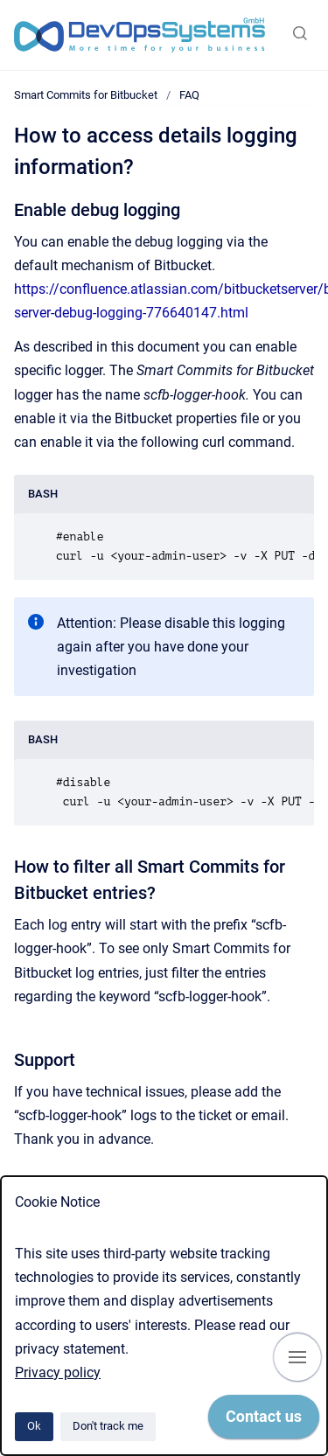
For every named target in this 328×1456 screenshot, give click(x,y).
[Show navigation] (297, 1357)
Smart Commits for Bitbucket (85, 94)
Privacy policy (58, 1372)
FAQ (189, 94)
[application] (263, 1421)
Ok (34, 1425)
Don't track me (108, 1425)
